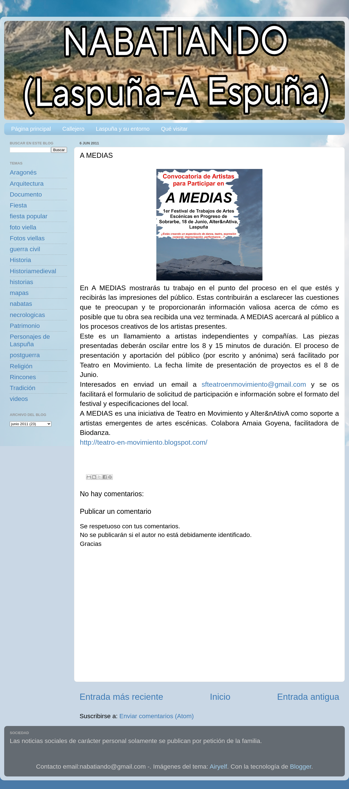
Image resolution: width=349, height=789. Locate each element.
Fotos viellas (27, 238)
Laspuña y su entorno (122, 129)
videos (19, 398)
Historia (20, 259)
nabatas (21, 303)
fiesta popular (28, 216)
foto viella (23, 227)
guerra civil (25, 249)
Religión (21, 366)
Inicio (220, 697)
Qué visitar (174, 129)
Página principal (31, 129)
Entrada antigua (308, 697)
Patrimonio (25, 325)
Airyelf (218, 766)
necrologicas (27, 314)
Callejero (73, 129)
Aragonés (23, 172)
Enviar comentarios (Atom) (156, 716)
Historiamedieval (33, 271)
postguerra (25, 355)
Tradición (22, 387)
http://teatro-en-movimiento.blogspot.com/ (143, 442)
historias (21, 282)
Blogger (300, 766)
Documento (26, 194)
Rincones (23, 377)
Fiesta (18, 205)
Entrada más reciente (121, 697)
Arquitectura (27, 183)
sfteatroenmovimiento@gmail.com (254, 384)
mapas (19, 292)
